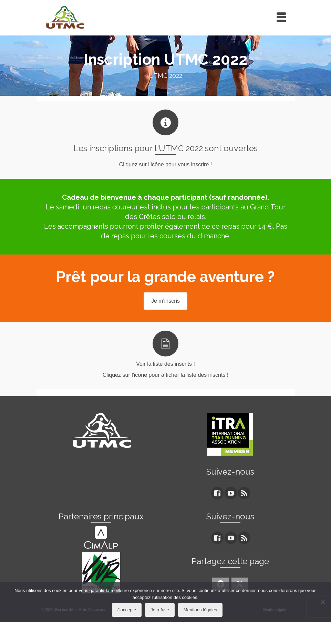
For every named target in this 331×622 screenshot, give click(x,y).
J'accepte (126, 609)
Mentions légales (200, 609)
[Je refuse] (322, 602)
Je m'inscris (165, 301)
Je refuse (160, 609)
